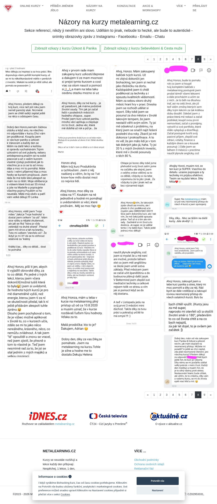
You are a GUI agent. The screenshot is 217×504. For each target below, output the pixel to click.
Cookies (65, 494)
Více (180, 5)
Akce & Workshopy (152, 8)
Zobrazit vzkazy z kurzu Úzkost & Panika (66, 48)
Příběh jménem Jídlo (61, 8)
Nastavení (157, 490)
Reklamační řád (144, 468)
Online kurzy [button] (30, 5)
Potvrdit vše (157, 480)
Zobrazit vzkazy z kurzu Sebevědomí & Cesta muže (143, 48)
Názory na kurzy (94, 8)
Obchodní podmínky (146, 459)
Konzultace (126, 5)
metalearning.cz (64, 423)
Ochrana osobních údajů (149, 464)
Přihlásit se (200, 8)
